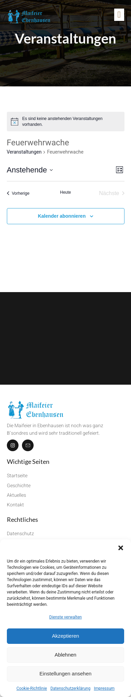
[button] (120, 547)
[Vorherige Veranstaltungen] (18, 193)
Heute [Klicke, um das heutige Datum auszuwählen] (65, 192)
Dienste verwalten (65, 617)
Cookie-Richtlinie (31, 688)
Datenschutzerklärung (70, 688)
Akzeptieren (65, 636)
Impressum (104, 688)
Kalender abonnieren (61, 216)
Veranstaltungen (24, 152)
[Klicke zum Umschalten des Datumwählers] (30, 170)
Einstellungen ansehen (65, 673)
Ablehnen (65, 655)
